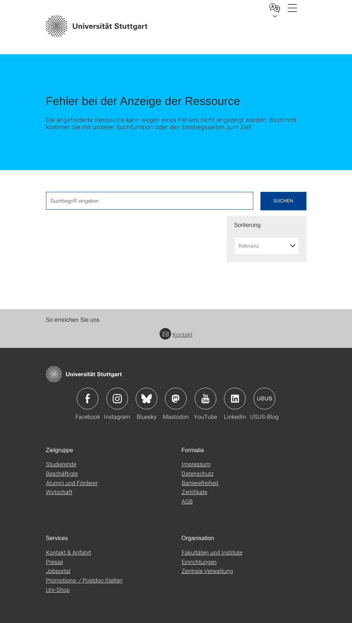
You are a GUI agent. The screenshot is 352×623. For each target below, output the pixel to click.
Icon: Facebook (87, 398)
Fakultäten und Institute (212, 552)
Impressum (196, 464)
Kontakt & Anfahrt (68, 552)
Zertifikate (194, 492)
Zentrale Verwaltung (207, 570)
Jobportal (58, 570)
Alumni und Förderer (72, 483)
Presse (54, 561)
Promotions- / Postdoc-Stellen (84, 580)
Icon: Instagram (117, 398)
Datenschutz (198, 473)
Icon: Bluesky (146, 398)
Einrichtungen (199, 561)
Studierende (61, 464)
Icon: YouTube (205, 398)
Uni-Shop (58, 589)
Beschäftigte (62, 473)
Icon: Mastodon (176, 398)
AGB (187, 501)
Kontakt (176, 334)
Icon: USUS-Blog (264, 398)
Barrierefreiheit (200, 483)
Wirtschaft (59, 492)
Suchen (283, 200)
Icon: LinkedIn (235, 398)
